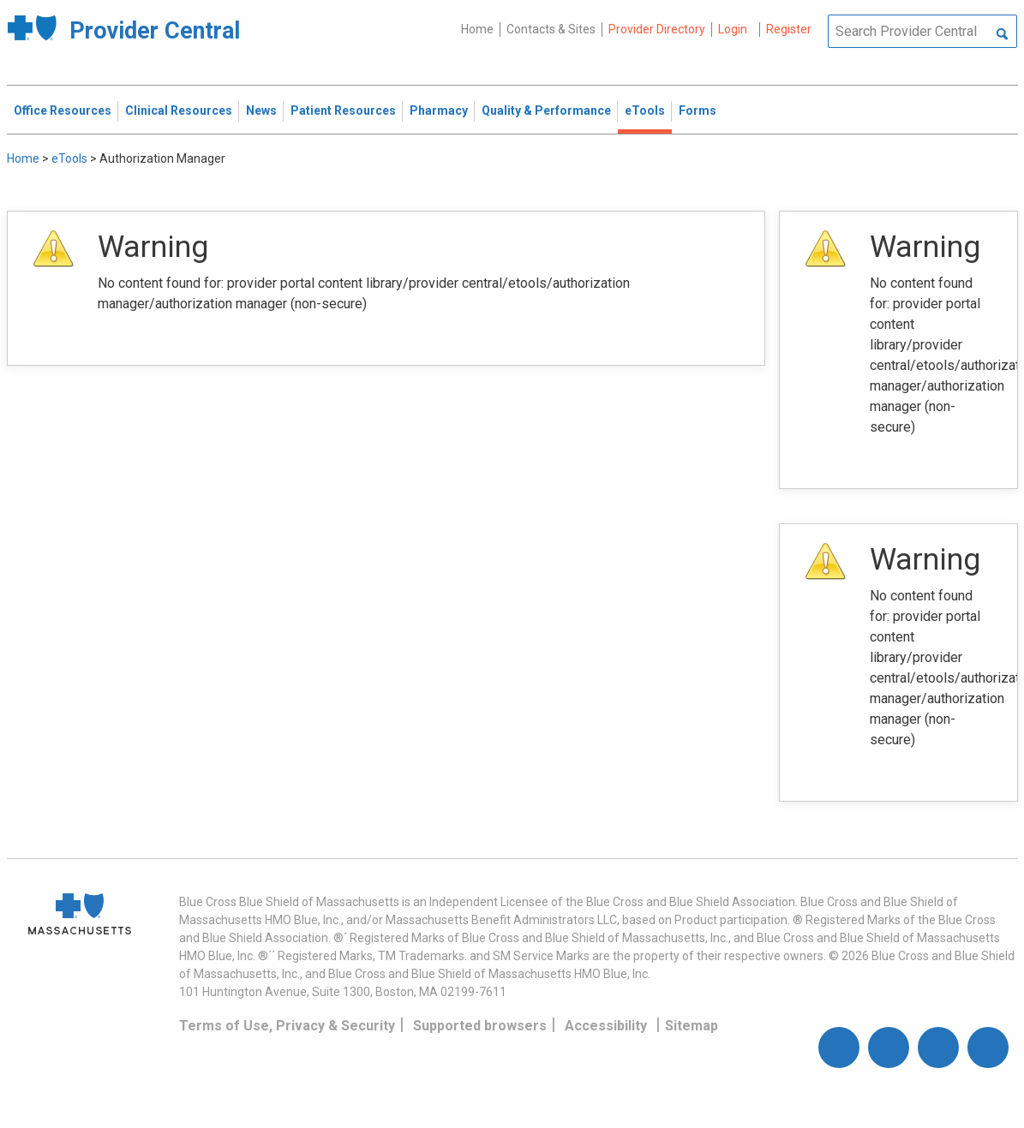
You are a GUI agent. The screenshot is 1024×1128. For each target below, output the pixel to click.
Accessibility (606, 1026)
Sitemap (691, 1026)
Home (477, 29)
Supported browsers (480, 1026)
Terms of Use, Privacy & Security (287, 1026)
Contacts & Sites (551, 29)
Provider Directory (656, 29)
